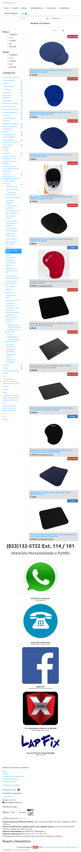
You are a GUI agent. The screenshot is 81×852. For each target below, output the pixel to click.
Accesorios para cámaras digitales (12, 277)
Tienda (5, 773)
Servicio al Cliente (10, 779)
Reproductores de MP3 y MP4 (12, 243)
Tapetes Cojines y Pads (12, 251)
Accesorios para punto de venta (11, 282)
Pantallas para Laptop (11, 356)
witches (5, 419)
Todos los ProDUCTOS (11, 77)
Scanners (9, 247)
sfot (4, 403)
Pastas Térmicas (11, 239)
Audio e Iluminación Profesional (10, 128)
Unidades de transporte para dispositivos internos (11, 318)
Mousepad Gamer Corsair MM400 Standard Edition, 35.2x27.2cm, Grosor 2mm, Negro (50, 366)
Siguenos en (9, 789)
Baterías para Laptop (10, 217)
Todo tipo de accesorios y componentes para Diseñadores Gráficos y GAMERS (12, 307)
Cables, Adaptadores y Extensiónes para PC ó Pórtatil (13, 338)
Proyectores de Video (11, 296)
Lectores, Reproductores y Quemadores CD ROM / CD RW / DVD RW (11, 177)
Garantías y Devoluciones (13, 776)
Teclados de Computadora (11, 261)
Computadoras (8, 86)
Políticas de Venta (9, 781)
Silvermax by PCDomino (7, 96)
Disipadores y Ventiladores (10, 351)
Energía (5, 368)
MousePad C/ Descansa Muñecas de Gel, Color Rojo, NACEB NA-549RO (50, 282)
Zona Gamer (7, 100)
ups (4, 416)
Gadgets (6, 150)
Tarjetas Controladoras (11, 256)
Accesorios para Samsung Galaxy (11, 230)
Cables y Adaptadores (10, 112)
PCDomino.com (9, 3)
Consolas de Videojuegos (10, 345)
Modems (10, 292)
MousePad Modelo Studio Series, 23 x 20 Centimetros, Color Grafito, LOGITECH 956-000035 (51, 409)
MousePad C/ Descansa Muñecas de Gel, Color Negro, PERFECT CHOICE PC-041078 (51, 198)
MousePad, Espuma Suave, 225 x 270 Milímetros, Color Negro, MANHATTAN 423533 (52, 324)
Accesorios (7, 184)
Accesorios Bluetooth (10, 202)
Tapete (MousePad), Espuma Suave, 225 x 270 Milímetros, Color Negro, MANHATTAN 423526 (53, 535)
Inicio (5, 771)
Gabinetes (9, 289)
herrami (6, 386)
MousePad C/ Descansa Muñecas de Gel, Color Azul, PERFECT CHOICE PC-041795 (50, 113)
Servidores (7, 92)
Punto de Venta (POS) (10, 109)
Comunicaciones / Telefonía (9, 119)
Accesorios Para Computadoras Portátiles (11, 223)
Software (6, 365)
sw (4, 413)
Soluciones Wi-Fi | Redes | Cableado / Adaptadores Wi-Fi (9, 408)
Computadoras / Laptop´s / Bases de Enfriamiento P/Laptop (11, 381)
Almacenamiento (9, 80)
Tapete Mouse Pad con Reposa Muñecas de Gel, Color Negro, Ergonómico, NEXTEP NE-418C (51, 451)
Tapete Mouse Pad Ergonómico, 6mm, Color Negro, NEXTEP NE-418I (50, 493)
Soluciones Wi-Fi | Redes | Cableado (9, 136)
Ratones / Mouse (12, 189)
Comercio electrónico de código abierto (61, 847)
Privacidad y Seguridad (11, 785)
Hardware (6, 89)
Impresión (6, 153)
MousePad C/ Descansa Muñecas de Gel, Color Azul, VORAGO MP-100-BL (50, 155)
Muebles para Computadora (11, 235)
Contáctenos (7, 796)
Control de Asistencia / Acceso (11, 372)
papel (5, 392)
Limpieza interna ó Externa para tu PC (9, 157)
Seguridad (6, 115)
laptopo (6, 389)
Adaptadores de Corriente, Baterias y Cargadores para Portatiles (14, 328)
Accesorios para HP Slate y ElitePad (13, 212)
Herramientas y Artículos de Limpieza (10, 141)
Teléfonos (9, 265)
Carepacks (11, 286)
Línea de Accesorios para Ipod (10, 162)
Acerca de (23, 818)
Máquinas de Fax (12, 186)
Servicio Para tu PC (12, 300)
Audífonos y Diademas (11, 124)
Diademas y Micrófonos (11, 193)
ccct (4, 376)
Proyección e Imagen (10, 103)
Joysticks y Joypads (13, 197)
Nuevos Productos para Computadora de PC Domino (11, 169)
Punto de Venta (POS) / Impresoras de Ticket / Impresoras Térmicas (11, 398)
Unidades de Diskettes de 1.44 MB (12, 271)
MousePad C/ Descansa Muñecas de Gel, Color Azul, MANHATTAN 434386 (50, 71)
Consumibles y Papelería (8, 146)
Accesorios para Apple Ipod (11, 207)
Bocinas (6, 132)
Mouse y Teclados (9, 106)
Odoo (35, 847)
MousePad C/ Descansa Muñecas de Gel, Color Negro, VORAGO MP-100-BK (51, 240)
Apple (5, 83)
